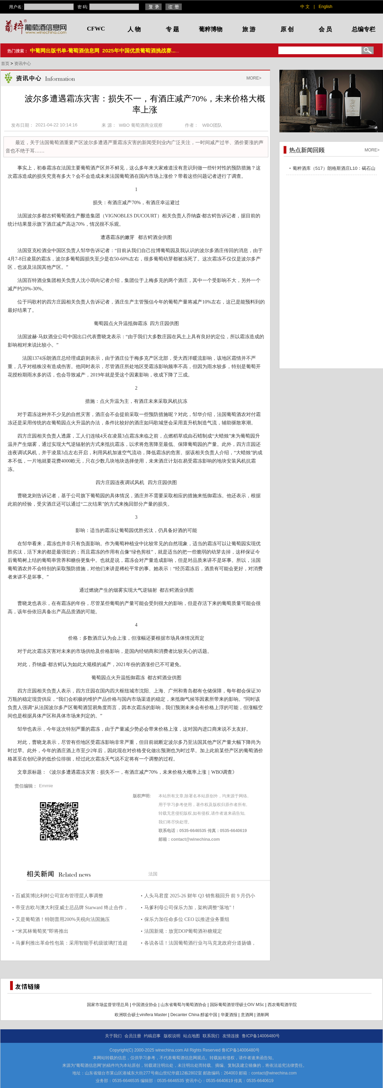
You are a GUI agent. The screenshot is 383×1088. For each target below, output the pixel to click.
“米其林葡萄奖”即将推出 (42, 931)
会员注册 (132, 1035)
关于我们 (113, 1035)
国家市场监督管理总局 (108, 1004)
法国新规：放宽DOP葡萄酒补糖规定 (183, 931)
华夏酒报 (229, 1014)
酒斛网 (262, 1014)
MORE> (253, 78)
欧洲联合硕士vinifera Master (141, 1014)
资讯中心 (22, 63)
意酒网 (247, 1014)
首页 (5, 63)
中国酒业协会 (144, 1004)
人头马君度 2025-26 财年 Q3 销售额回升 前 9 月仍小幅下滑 (199, 896)
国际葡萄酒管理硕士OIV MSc (237, 1004)
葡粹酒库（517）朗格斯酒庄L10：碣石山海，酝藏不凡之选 (334, 169)
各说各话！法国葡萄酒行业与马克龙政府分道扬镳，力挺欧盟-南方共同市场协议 (200, 944)
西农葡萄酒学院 (282, 1004)
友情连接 (230, 1035)
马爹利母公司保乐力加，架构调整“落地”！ (190, 907)
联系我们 (211, 1035)
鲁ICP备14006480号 (261, 1035)
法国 (152, 874)
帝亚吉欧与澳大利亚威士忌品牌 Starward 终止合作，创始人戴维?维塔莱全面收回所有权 (72, 908)
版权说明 (172, 1035)
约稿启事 (152, 1035)
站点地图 (191, 1035)
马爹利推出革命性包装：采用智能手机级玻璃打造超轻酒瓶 (72, 944)
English (325, 6)
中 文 (305, 6)
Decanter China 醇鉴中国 (193, 1014)
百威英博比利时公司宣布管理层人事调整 (59, 895)
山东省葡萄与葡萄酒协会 (183, 1004)
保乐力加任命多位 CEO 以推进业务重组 (186, 919)
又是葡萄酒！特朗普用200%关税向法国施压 (63, 919)
